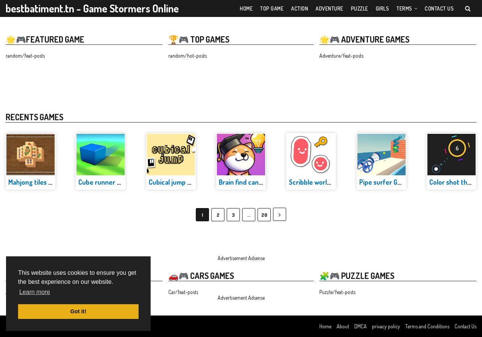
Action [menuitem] (299, 8)
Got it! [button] (78, 311)
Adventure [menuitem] (329, 8)
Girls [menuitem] (382, 8)
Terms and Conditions (427, 326)
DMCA (360, 326)
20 (264, 215)
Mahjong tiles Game (36, 182)
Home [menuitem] (246, 8)
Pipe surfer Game (384, 182)
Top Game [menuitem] (272, 8)
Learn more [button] (34, 292)
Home (325, 326)
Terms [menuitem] (404, 8)
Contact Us (465, 326)
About (343, 326)
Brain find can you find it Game (263, 182)
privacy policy (386, 326)
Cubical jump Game (176, 182)
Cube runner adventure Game (121, 182)
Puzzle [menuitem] (359, 8)
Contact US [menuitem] (439, 8)
